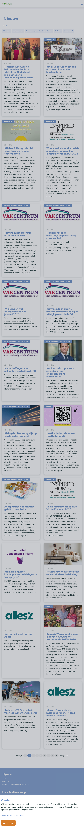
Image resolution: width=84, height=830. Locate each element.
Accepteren (8, 823)
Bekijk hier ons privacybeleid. (13, 815)
